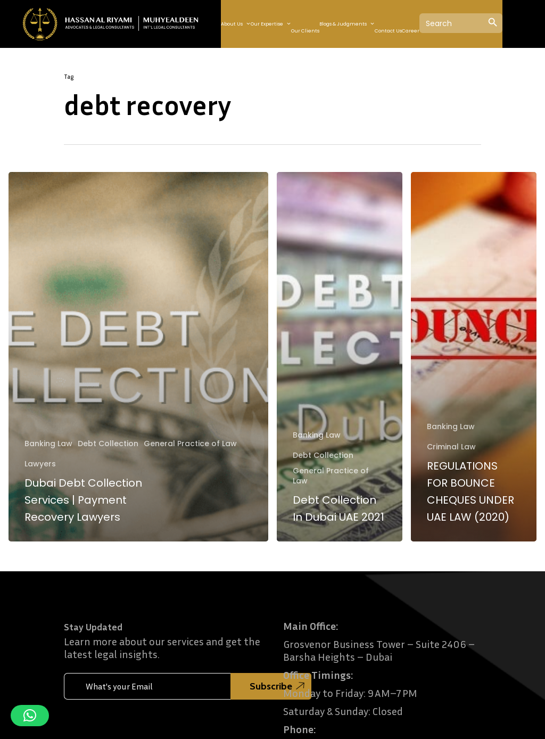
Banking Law (48, 444)
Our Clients (305, 31)
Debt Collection (108, 444)
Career (410, 31)
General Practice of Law (190, 444)
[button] (30, 715)
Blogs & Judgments (347, 24)
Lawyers (40, 464)
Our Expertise (271, 24)
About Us (236, 24)
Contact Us (388, 31)
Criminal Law (451, 447)
